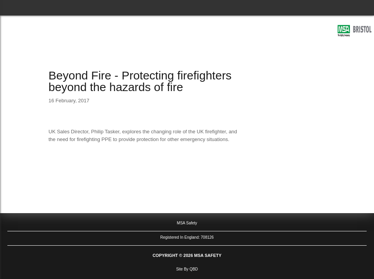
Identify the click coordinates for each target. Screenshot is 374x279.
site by (187, 269)
